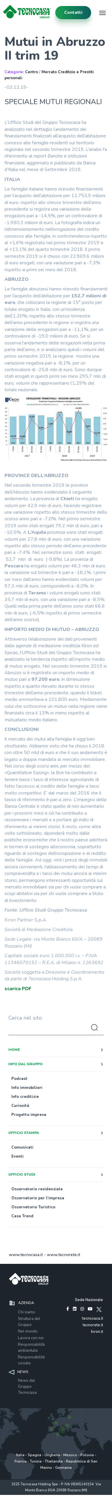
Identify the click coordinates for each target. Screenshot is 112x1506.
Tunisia (36, 1461)
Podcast (19, 1078)
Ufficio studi (21, 1174)
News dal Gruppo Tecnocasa (27, 1386)
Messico (70, 1455)
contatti (73, 12)
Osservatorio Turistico (33, 1207)
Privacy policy (31, 1496)
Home (14, 1049)
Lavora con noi (31, 1338)
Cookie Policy (79, 1496)
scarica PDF (17, 988)
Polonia (87, 1455)
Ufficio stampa (23, 1132)
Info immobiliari (26, 1087)
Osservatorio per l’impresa (37, 1198)
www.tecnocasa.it (26, 1255)
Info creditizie (25, 1096)
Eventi (17, 1156)
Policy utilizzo (55, 1496)
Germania (63, 1467)
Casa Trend (22, 1216)
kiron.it (97, 1331)
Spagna (34, 1455)
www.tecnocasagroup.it (56, 1503)
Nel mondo (28, 1331)
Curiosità (20, 1105)
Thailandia (54, 1461)
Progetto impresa (28, 1114)
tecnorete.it (93, 1325)
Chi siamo (26, 1312)
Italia (20, 1455)
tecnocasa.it (92, 1318)
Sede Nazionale (89, 1300)
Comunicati (22, 1147)
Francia (21, 1461)
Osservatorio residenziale (37, 1189)
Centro (31, 72)
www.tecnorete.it (63, 1255)
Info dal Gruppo (25, 1064)
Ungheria (52, 1455)
